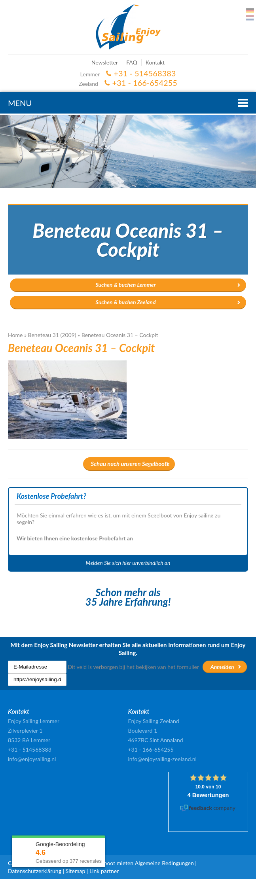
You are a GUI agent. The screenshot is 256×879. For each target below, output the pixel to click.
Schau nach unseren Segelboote (130, 463)
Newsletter (104, 62)
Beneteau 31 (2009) (52, 335)
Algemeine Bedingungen (164, 863)
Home (15, 335)
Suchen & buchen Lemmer (125, 284)
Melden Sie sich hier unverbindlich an (128, 562)
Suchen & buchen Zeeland (126, 302)
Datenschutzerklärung (34, 871)
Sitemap (75, 871)
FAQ (131, 62)
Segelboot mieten (112, 863)
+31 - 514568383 (145, 73)
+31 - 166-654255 (144, 82)
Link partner (104, 871)
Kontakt (155, 62)
